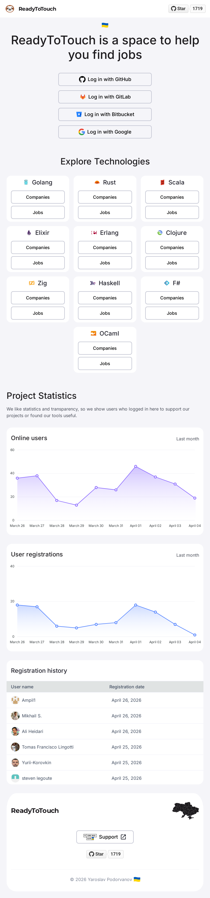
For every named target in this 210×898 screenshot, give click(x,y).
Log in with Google (105, 132)
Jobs (38, 212)
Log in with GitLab (105, 97)
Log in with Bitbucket (105, 114)
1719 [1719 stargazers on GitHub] (197, 8)
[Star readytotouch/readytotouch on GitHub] (178, 9)
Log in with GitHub (105, 79)
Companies (38, 197)
